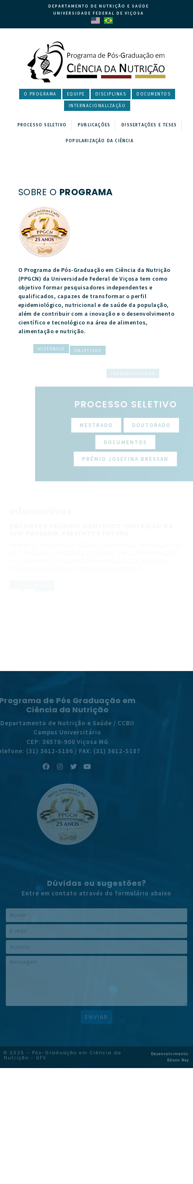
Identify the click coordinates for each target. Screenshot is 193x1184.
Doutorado (162, 425)
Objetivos (87, 373)
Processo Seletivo (42, 125)
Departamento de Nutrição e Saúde (98, 6)
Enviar (96, 1017)
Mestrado (107, 425)
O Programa (40, 94)
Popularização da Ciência (100, 140)
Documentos (153, 94)
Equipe (76, 94)
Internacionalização (97, 105)
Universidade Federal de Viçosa (98, 13)
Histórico (51, 350)
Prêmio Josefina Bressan (136, 459)
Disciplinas (110, 94)
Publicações (94, 125)
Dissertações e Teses (149, 125)
